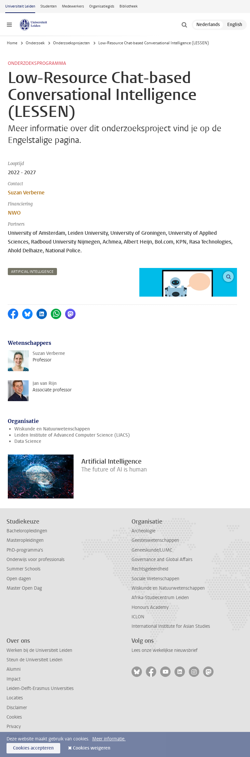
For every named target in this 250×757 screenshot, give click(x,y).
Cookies (14, 717)
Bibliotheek (128, 6)
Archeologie (143, 531)
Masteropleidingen (25, 540)
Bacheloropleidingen (27, 531)
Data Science (27, 441)
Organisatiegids (101, 6)
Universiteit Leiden (20, 6)
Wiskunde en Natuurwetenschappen (52, 429)
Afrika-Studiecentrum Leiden (160, 598)
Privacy (14, 726)
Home (12, 43)
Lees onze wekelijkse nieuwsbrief (165, 650)
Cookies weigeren (91, 748)
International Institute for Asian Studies (171, 626)
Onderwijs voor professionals (35, 559)
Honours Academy (150, 607)
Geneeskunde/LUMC (152, 550)
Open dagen (19, 579)
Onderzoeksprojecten (71, 43)
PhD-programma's (25, 550)
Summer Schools (23, 569)
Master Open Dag (24, 588)
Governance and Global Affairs (162, 559)
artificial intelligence (32, 271)
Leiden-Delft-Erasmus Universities (40, 688)
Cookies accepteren (33, 748)
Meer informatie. (109, 739)
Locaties (15, 698)
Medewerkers (73, 6)
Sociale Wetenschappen (155, 579)
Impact (14, 679)
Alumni (14, 669)
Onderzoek (35, 43)
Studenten (48, 6)
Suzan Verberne (26, 192)
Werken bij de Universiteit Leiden (39, 650)
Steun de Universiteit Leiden (34, 660)
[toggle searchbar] (184, 25)
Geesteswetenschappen (155, 540)
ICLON (138, 617)
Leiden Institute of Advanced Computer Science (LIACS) (72, 435)
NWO (14, 212)
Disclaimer (17, 708)
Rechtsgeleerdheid (150, 569)
